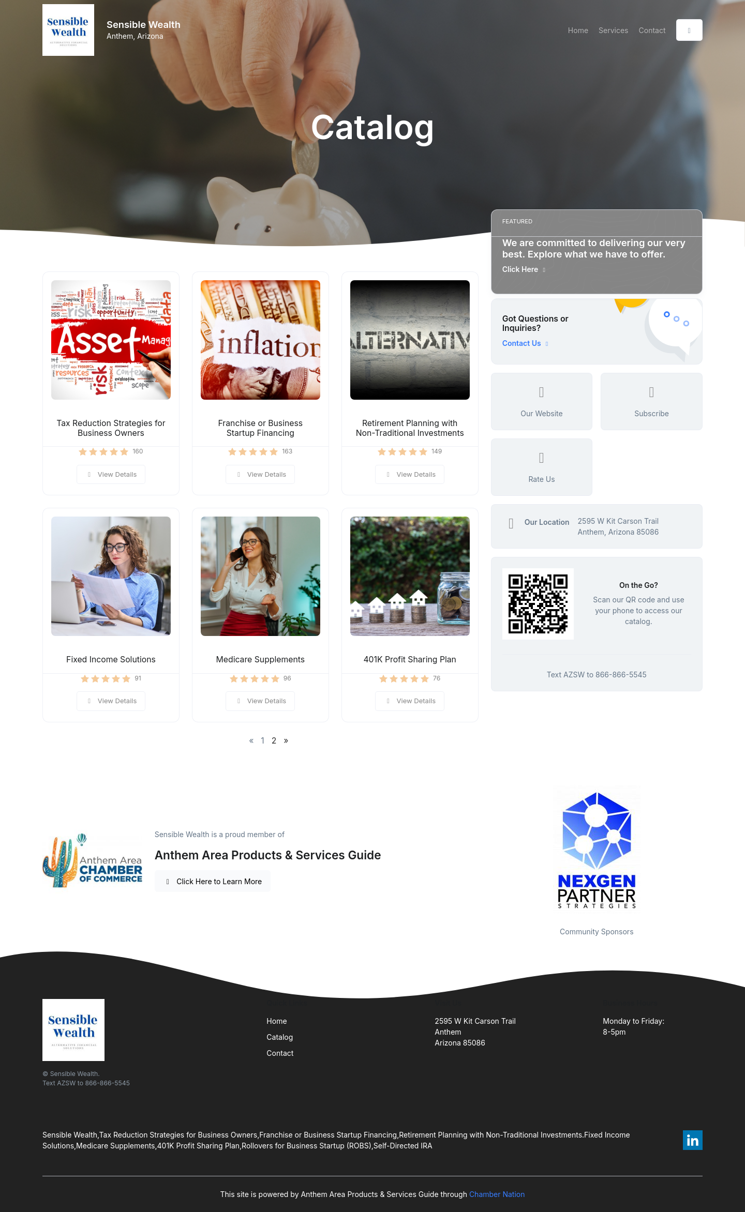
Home (578, 30)
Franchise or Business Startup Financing (260, 428)
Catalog (279, 1037)
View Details (111, 474)
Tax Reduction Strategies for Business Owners (110, 428)
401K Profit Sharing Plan (409, 659)
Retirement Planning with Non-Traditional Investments (410, 428)
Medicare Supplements (260, 659)
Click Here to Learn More (212, 881)
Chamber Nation (497, 1194)
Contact (652, 30)
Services (613, 30)
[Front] (70, 30)
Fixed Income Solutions (111, 659)
